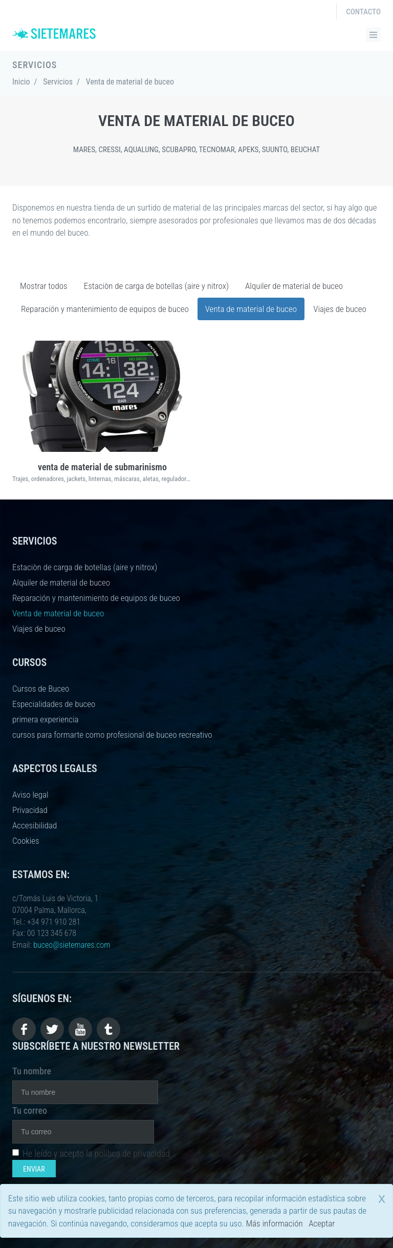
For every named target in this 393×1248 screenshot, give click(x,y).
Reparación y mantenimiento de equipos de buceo (105, 309)
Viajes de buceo (339, 309)
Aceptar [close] (322, 1223)
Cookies (25, 841)
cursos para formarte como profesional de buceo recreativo (112, 735)
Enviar (34, 1169)
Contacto (363, 11)
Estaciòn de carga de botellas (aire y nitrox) (156, 286)
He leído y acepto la (91, 1153)
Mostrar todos (44, 286)
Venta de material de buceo (251, 309)
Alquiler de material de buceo (294, 286)
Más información (274, 1223)
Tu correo (29, 1110)
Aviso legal (30, 794)
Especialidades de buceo (53, 704)
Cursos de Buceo (40, 688)
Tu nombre (31, 1071)
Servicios (58, 82)
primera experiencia (45, 719)
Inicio (21, 82)
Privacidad (30, 810)
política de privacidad (132, 1153)
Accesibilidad (34, 825)
